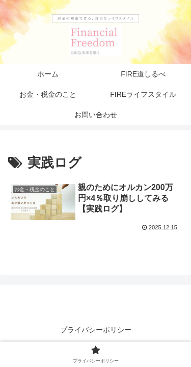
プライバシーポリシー (95, 330)
